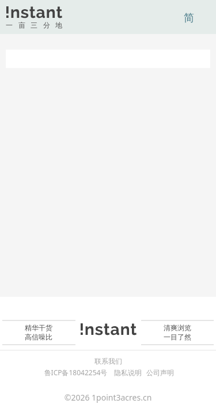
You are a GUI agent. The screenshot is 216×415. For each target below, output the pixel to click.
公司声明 (160, 373)
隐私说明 (128, 373)
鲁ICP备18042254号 (76, 373)
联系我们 (108, 361)
